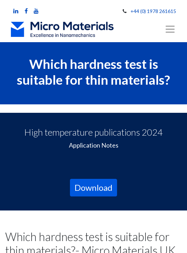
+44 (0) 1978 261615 (153, 11)
